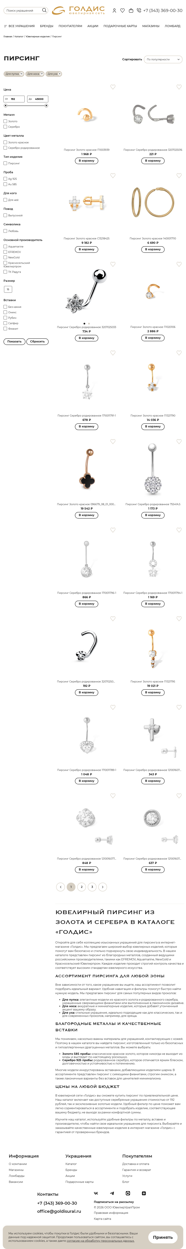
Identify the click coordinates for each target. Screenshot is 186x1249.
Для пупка (12, 73)
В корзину (86, 160)
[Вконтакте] (97, 1194)
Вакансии (16, 1182)
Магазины (151, 26)
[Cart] (131, 10)
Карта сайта (102, 1219)
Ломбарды (17, 1176)
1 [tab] (84, 324)
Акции (92, 26)
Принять (163, 1237)
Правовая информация (111, 1213)
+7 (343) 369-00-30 (159, 10)
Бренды (46, 26)
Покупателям (70, 26)
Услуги (127, 1176)
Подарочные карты (120, 26)
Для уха (52, 73)
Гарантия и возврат (136, 1170)
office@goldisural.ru (59, 1211)
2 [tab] (89, 324)
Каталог (71, 1164)
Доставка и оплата (135, 1164)
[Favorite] (122, 10)
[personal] (114, 10)
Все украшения (19, 26)
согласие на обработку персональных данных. (100, 1240)
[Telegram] (113, 1194)
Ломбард (172, 26)
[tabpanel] (86, 291)
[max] (129, 1194)
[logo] (78, 13)
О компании (18, 1164)
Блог (125, 1182)
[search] (44, 10)
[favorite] (112, 87)
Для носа (33, 73)
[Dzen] (145, 1194)
